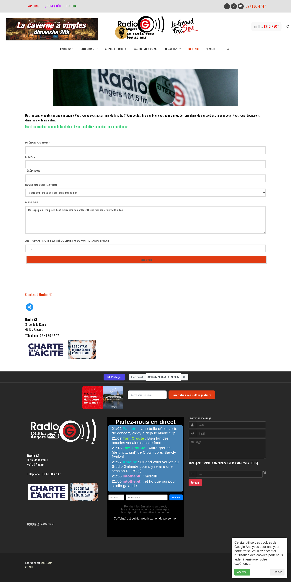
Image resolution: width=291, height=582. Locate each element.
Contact (194, 49)
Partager (114, 377)
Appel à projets (116, 49)
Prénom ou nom (37, 143)
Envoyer (195, 483)
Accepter (242, 572)
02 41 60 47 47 (256, 6)
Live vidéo (53, 6)
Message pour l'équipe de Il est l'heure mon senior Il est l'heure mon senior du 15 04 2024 (145, 220)
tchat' (72, 6)
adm (29, 567)
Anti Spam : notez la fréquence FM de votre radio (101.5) (67, 241)
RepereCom (46, 563)
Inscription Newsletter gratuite (192, 395)
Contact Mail (47, 524)
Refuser (277, 572)
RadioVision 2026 (145, 49)
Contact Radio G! (38, 294)
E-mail (31, 157)
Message (32, 202)
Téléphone (32, 171)
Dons (33, 6)
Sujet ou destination (41, 185)
